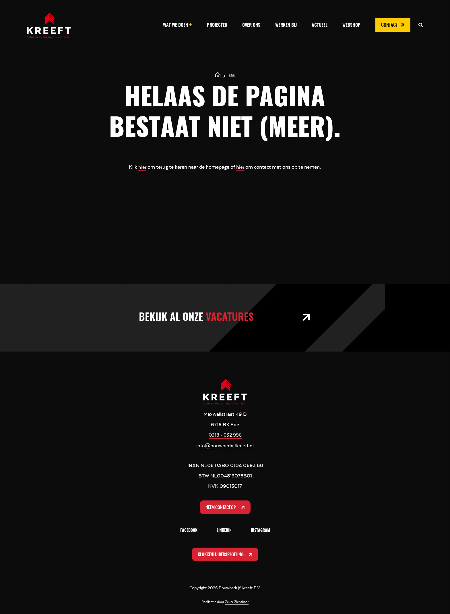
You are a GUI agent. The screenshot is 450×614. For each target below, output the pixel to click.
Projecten (217, 25)
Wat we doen (175, 25)
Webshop (351, 25)
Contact (393, 25)
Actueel (319, 25)
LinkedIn (224, 530)
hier (142, 167)
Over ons (251, 25)
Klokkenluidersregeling (225, 553)
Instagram (260, 530)
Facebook (188, 530)
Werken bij (286, 25)
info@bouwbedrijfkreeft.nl (225, 445)
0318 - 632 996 (225, 435)
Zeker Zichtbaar (237, 602)
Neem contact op (225, 506)
